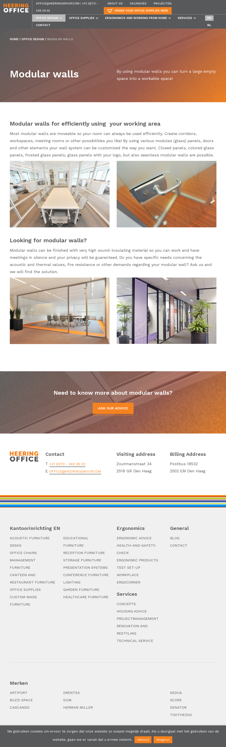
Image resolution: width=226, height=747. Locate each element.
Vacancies (138, 3)
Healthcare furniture (85, 597)
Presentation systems (85, 567)
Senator (178, 707)
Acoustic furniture (30, 538)
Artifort (18, 693)
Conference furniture (86, 575)
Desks (15, 545)
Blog (174, 538)
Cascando (19, 707)
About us (115, 3)
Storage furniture (82, 560)
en (209, 18)
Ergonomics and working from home (136, 18)
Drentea (71, 693)
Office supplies (81, 18)
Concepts (126, 604)
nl (209, 25)
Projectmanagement (138, 618)
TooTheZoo (181, 715)
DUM (67, 700)
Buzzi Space (21, 700)
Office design (47, 18)
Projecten (162, 3)
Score (176, 700)
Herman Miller (78, 707)
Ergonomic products (137, 560)
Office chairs (23, 553)
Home (14, 39)
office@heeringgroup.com (57, 3)
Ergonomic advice (134, 538)
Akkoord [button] (143, 739)
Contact (43, 25)
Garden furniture (81, 589)
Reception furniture (84, 553)
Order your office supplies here (141, 10)
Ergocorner (128, 582)
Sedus (176, 693)
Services (185, 18)
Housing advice (132, 611)
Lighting (71, 582)
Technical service (135, 641)
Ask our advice (113, 408)
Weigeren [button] (163, 739)
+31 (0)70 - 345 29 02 (67, 464)
